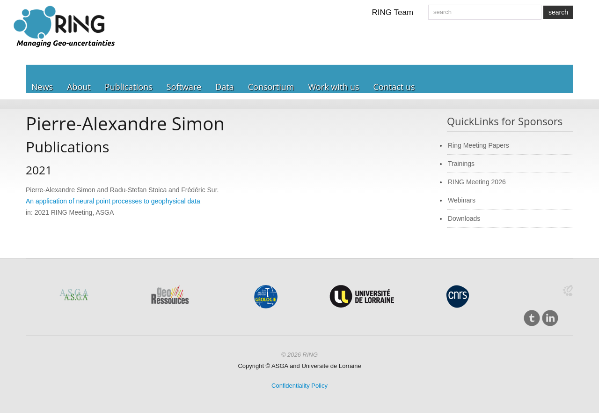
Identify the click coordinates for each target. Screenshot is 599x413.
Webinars (461, 200)
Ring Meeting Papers (478, 145)
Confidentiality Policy (299, 385)
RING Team (393, 12)
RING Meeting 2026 (477, 182)
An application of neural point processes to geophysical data (113, 201)
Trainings (461, 163)
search (558, 12)
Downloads (464, 218)
